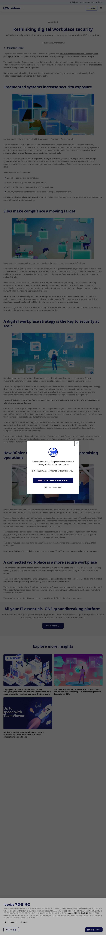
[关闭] (76, 443)
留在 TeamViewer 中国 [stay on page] (53, 487)
